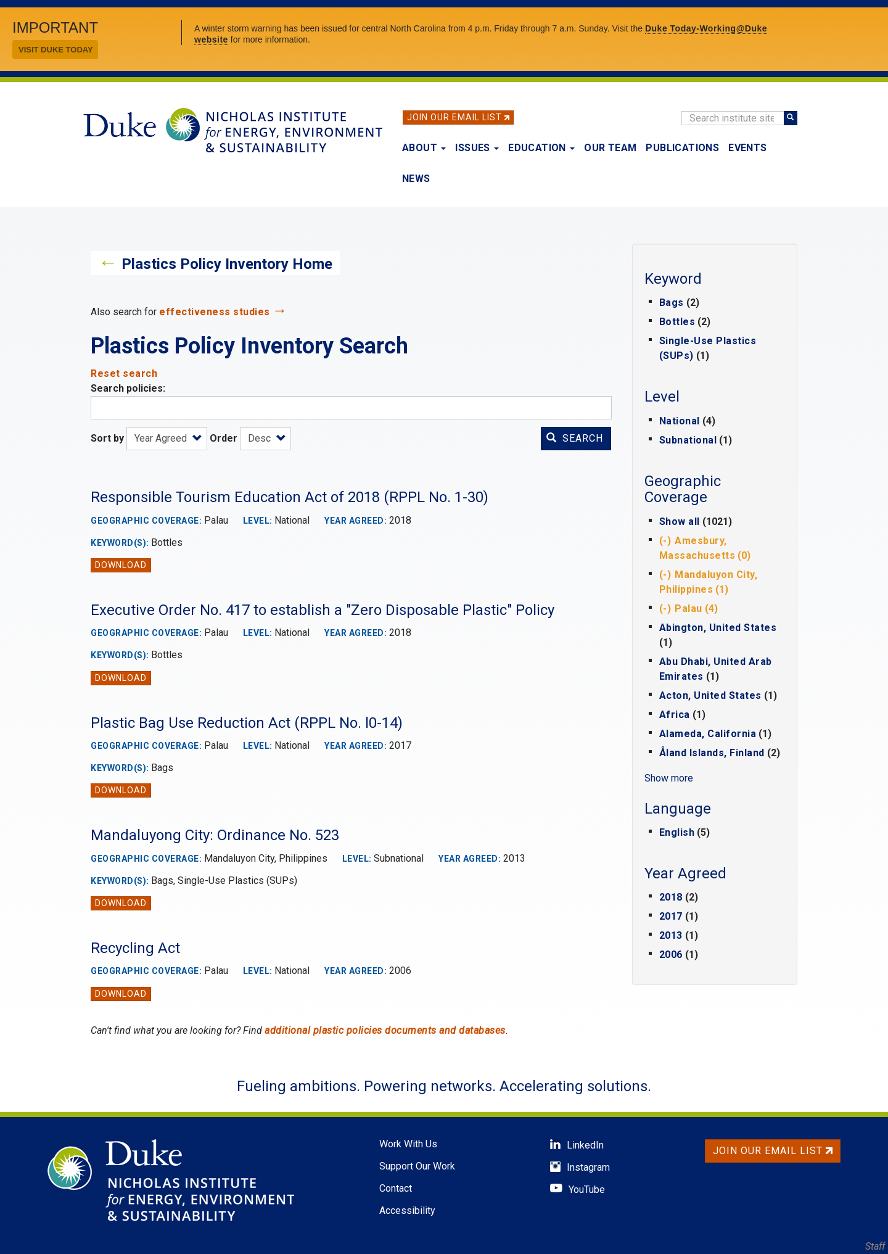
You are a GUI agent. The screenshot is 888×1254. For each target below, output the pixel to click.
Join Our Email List (454, 117)
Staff (875, 1246)
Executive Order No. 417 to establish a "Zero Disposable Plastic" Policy (322, 610)
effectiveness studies (214, 312)
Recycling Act (135, 948)
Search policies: (128, 388)
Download (121, 565)
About (424, 148)
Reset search (124, 373)
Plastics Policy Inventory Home (226, 264)
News (416, 178)
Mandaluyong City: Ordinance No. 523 (215, 835)
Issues (477, 148)
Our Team (610, 148)
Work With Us (408, 1144)
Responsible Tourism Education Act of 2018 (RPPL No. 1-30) (289, 497)
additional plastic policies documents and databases (385, 1030)
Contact (395, 1188)
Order (223, 438)
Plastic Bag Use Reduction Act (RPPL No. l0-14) (247, 723)
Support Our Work (417, 1166)
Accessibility (407, 1210)
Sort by (107, 438)
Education (541, 148)
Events (747, 148)
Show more (668, 778)
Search (574, 438)
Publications (682, 148)
